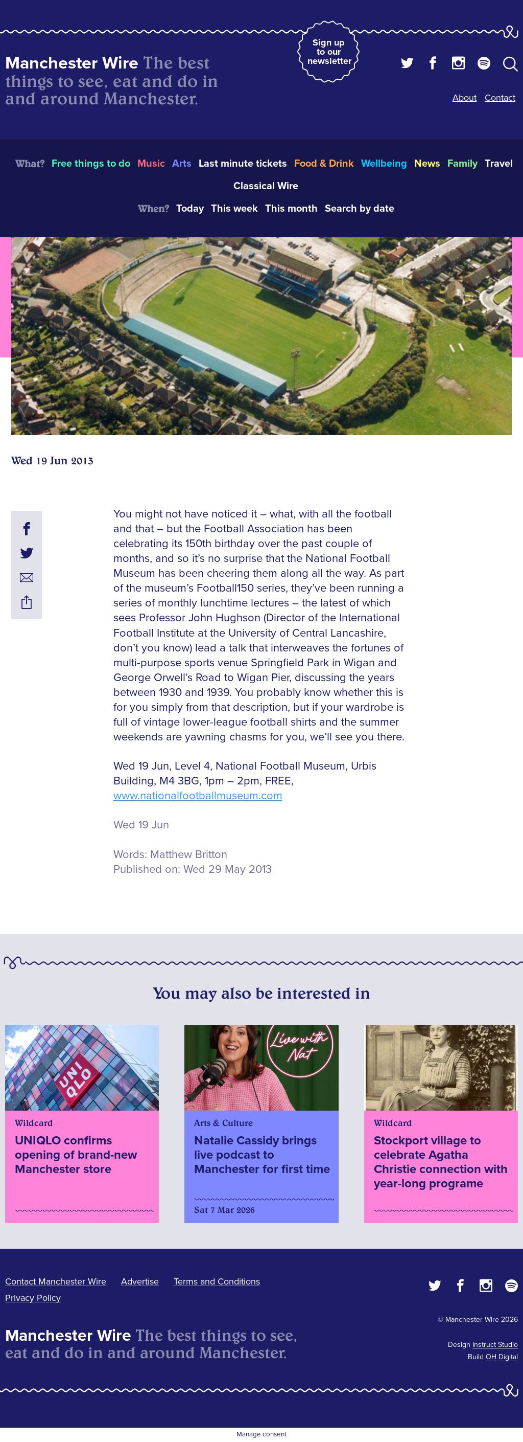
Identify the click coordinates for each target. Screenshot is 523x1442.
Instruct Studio (495, 1344)
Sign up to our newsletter (329, 51)
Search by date (359, 208)
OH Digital (502, 1357)
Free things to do (91, 163)
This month (291, 208)
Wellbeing (384, 163)
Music (151, 163)
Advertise (140, 1281)
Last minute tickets (243, 163)
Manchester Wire (71, 63)
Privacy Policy (33, 1297)
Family (462, 163)
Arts (182, 163)
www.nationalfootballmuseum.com (197, 796)
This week (234, 208)
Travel (499, 163)
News (427, 163)
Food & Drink (324, 163)
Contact (500, 97)
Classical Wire (265, 186)
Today (190, 208)
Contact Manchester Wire (55, 1281)
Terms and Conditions (217, 1281)
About (465, 97)
